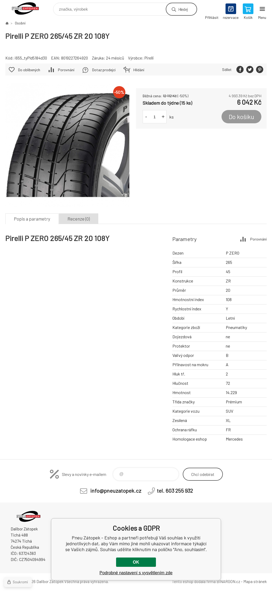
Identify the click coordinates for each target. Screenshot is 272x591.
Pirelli (149, 58)
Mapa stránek (255, 581)
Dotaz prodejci (104, 69)
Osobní (20, 23)
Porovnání (66, 69)
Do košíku (241, 116)
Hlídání (138, 69)
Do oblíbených (29, 69)
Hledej (183, 9)
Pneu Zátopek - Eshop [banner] (28, 8)
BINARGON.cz (228, 581)
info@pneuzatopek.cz (115, 490)
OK (136, 562)
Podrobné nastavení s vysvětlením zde (136, 573)
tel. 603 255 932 (175, 490)
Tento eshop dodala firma (194, 581)
